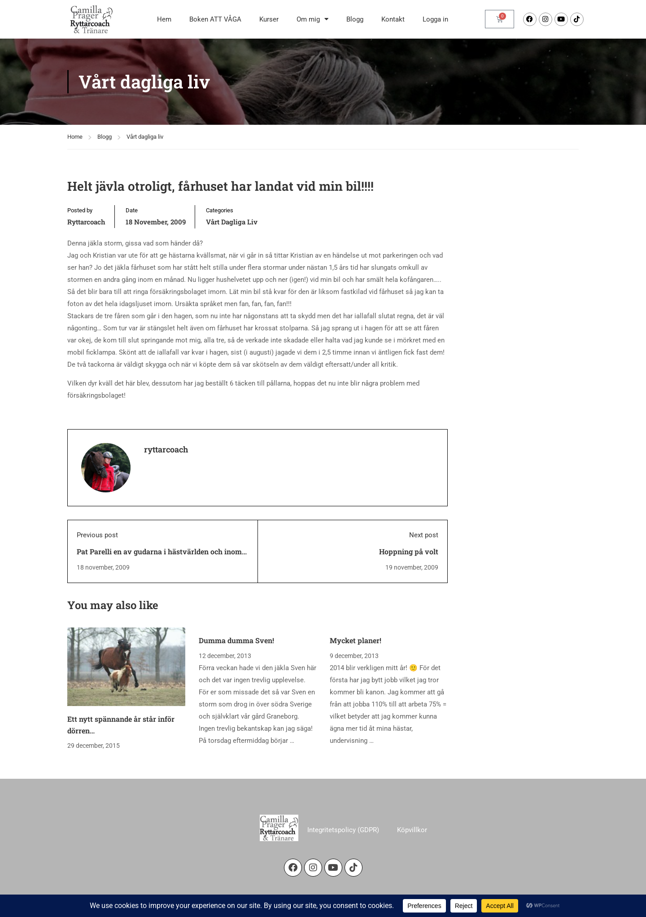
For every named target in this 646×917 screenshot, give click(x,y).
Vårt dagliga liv (145, 136)
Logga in (435, 19)
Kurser (269, 19)
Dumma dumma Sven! (236, 640)
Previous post (97, 535)
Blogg (354, 19)
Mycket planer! (355, 640)
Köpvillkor (412, 830)
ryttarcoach (86, 221)
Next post (423, 535)
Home (75, 136)
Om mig (312, 19)
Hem (164, 19)
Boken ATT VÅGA (215, 19)
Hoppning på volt (408, 551)
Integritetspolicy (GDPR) (343, 830)
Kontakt (393, 19)
